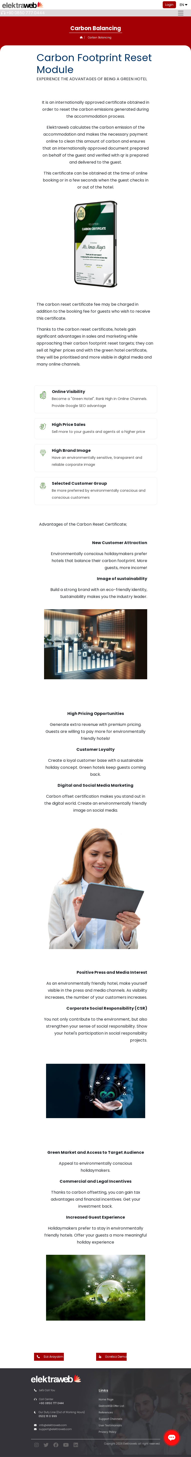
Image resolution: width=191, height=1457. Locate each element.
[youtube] (66, 1446)
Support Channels (110, 1419)
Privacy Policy (107, 1432)
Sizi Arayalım (48, 1357)
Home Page (106, 1399)
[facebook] (56, 1446)
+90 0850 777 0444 (25, 13)
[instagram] (37, 1446)
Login (169, 4)
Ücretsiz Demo (111, 1357)
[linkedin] (76, 1446)
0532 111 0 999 (48, 1416)
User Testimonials (110, 1425)
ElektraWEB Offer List (111, 1406)
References (106, 1412)
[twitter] (46, 1446)
